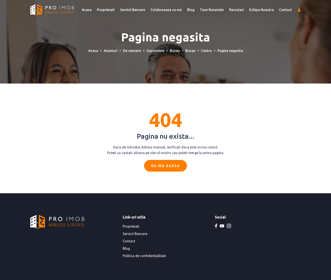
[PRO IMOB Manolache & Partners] (52, 9)
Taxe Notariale (212, 10)
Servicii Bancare (132, 10)
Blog (190, 10)
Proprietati (106, 10)
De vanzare (132, 51)
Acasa (87, 10)
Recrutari (236, 10)
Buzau (175, 51)
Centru (206, 51)
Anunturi (110, 51)
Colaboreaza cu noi (166, 10)
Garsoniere (155, 51)
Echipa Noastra (261, 10)
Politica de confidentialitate (144, 256)
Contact (285, 10)
